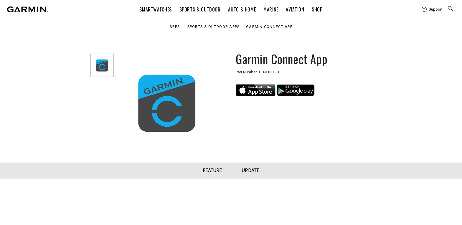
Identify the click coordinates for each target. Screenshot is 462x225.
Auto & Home (242, 9)
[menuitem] (432, 9)
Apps (174, 27)
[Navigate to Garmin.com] (27, 9)
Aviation (295, 9)
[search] (450, 9)
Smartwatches (155, 9)
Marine (270, 9)
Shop (317, 9)
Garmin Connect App (269, 27)
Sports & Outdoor (200, 9)
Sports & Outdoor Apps (213, 27)
